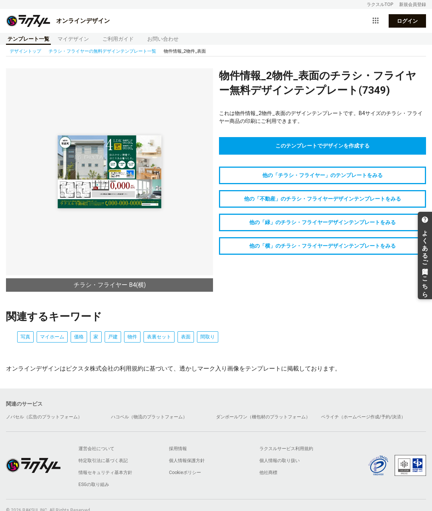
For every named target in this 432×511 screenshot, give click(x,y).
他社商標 (268, 472)
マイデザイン (73, 39)
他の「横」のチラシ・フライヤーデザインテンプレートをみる (322, 246)
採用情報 (178, 448)
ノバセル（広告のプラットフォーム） (44, 416)
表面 (186, 337)
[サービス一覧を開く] (375, 21)
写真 (25, 337)
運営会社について (96, 448)
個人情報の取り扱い (279, 460)
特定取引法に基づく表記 (103, 460)
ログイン (407, 21)
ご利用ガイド (118, 39)
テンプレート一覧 (28, 39)
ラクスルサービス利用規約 (286, 448)
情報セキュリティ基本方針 (105, 472)
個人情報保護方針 (187, 460)
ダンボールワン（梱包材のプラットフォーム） (263, 416)
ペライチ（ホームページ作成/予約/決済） (363, 416)
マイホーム (52, 337)
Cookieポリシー (185, 472)
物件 (132, 337)
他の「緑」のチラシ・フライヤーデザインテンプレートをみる (322, 222)
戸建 (113, 337)
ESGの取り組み (93, 484)
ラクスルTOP (380, 4)
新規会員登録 (412, 4)
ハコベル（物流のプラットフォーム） (149, 416)
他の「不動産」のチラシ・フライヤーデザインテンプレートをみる (322, 199)
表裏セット (159, 337)
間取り (207, 337)
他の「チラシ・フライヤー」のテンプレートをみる (322, 175)
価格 (79, 337)
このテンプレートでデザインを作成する (322, 146)
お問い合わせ (163, 39)
